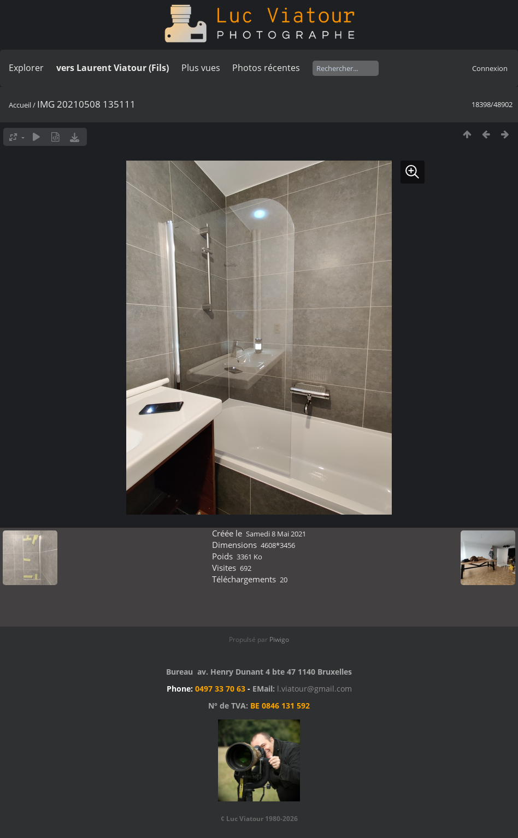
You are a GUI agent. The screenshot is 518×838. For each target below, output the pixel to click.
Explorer (26, 68)
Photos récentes (266, 68)
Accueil (20, 105)
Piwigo (279, 639)
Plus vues (200, 68)
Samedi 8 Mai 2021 (276, 534)
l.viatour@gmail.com (314, 688)
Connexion (490, 68)
